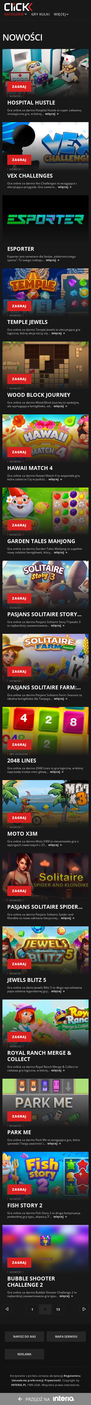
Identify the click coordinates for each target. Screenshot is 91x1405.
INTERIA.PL (18, 1385)
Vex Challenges (30, 175)
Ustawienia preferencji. (28, 1380)
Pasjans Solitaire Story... (44, 614)
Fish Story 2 (24, 1205)
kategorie (14, 14)
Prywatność (53, 1380)
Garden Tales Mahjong (41, 541)
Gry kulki (40, 14)
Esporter (20, 248)
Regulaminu (72, 1375)
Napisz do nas (24, 1337)
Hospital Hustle (31, 102)
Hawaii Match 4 (30, 467)
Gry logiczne (18, 754)
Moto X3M (22, 833)
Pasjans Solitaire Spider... (45, 906)
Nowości (15, 96)
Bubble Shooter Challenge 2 (31, 1281)
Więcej (61, 14)
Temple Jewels (27, 321)
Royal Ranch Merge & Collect (39, 1055)
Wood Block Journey (38, 394)
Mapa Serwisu (66, 1337)
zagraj (19, 86)
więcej (50, 114)
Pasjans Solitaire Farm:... (44, 687)
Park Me (19, 1132)
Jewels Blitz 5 (26, 979)
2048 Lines (21, 760)
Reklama (24, 1354)
